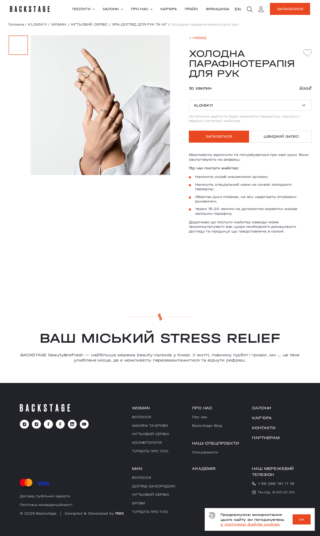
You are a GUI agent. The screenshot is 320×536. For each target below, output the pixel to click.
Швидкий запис (281, 136)
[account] (261, 9)
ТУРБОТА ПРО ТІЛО (150, 451)
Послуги (83, 9)
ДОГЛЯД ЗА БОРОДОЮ (153, 486)
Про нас (141, 9)
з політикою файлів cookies (250, 524)
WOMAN (58, 24)
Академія (203, 468)
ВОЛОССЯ (141, 417)
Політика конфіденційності (46, 505)
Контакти (263, 427)
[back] (197, 37)
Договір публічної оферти (45, 496)
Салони (112, 9)
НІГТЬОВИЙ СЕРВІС (89, 24)
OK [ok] (301, 519)
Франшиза (217, 9)
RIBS (119, 513)
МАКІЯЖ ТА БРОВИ (150, 425)
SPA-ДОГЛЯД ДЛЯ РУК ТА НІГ (139, 24)
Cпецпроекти (205, 452)
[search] (249, 9)
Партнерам (266, 437)
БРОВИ (138, 503)
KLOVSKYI (37, 24)
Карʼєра (168, 9)
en (238, 9)
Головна (16, 24)
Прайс (191, 9)
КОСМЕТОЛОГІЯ (147, 442)
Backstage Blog (207, 425)
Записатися (290, 9)
